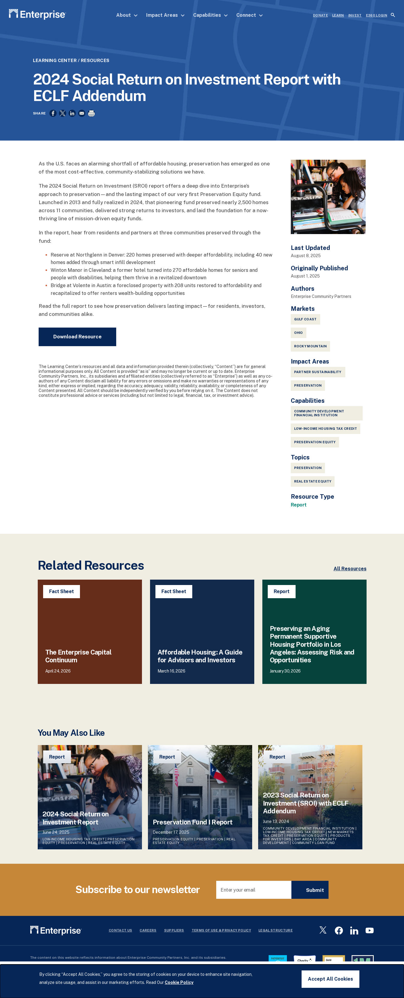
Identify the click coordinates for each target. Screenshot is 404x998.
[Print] (91, 113)
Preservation (308, 472)
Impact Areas (165, 15)
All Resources (350, 573)
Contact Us (120, 935)
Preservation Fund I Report (193, 826)
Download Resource (77, 341)
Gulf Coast (305, 323)
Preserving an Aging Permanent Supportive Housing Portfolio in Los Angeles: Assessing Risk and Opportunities (312, 649)
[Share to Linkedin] (72, 113)
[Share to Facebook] (53, 113)
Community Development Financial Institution (319, 417)
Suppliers (174, 935)
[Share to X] (62, 113)
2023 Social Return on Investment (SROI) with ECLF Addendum (306, 807)
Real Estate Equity (313, 486)
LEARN (338, 15)
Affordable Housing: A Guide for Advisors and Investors (200, 660)
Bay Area (303, 843)
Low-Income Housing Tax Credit (325, 433)
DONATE (320, 15)
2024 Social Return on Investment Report (76, 822)
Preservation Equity (315, 446)
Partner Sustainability (318, 376)
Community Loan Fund (313, 847)
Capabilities (210, 15)
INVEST (355, 15)
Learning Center (55, 60)
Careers (148, 935)
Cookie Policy (179, 982)
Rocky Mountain (310, 350)
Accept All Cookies (330, 979)
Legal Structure (275, 935)
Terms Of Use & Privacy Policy (221, 935)
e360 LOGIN (376, 15)
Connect (249, 15)
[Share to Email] (81, 113)
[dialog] (202, 981)
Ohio (298, 337)
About (127, 15)
